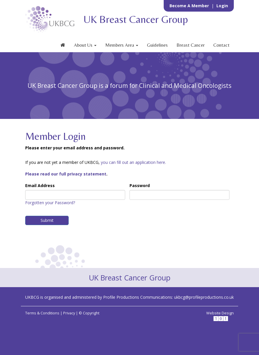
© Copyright (89, 313)
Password (140, 185)
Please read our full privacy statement (65, 174)
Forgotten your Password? (50, 202)
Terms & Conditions (42, 313)
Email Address (40, 185)
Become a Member (189, 5)
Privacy (69, 313)
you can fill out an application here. (133, 162)
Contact (221, 45)
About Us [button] (85, 45)
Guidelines (157, 45)
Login (222, 5)
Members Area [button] (121, 45)
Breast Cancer (190, 45)
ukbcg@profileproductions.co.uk (204, 297)
